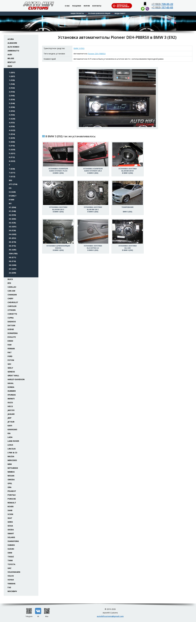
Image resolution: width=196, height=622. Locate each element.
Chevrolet (13, 302)
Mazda (11, 456)
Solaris (11, 537)
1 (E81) (12, 72)
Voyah (11, 579)
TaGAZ (11, 556)
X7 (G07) (12, 269)
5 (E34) (12, 134)
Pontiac (12, 495)
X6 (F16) (12, 261)
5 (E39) (12, 138)
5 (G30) (12, 149)
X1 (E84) (12, 207)
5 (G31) (12, 153)
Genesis (11, 371)
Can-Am (11, 291)
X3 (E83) (12, 219)
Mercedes (12, 460)
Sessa (10, 526)
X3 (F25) (12, 223)
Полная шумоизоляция (99, 13)
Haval (11, 383)
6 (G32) (12, 161)
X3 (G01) (12, 226)
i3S (10, 188)
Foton (11, 360)
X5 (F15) (12, 246)
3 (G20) (12, 118)
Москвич (12, 591)
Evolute (12, 337)
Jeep (9, 418)
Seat (10, 518)
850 (10, 180)
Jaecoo (11, 410)
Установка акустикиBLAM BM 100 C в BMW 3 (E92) (93, 209)
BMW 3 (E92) (79, 48)
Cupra (11, 318)
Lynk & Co (12, 452)
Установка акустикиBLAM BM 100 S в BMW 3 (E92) (58, 209)
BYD (9, 283)
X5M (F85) (13, 253)
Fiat (10, 352)
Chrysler (12, 306)
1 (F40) (12, 84)
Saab (10, 510)
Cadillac (12, 287)
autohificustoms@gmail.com (110, 616)
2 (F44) (12, 92)
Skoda (11, 529)
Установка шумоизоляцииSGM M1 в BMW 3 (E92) (58, 248)
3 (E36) (12, 99)
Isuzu (10, 402)
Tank (10, 560)
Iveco (10, 406)
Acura (11, 39)
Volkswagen (14, 572)
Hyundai (12, 395)
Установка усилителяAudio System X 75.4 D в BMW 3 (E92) (58, 171)
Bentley (12, 62)
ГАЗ (9, 587)
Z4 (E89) (12, 273)
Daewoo (12, 321)
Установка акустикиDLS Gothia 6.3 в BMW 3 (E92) (93, 248)
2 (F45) (12, 95)
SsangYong (13, 541)
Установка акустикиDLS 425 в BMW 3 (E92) (127, 248)
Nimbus (11, 472)
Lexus (10, 445)
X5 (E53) (12, 238)
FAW (10, 344)
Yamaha (11, 583)
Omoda (11, 479)
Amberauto (13, 50)
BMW (10, 66)
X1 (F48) (12, 211)
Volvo (11, 576)
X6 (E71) (12, 257)
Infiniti (11, 398)
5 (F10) (12, 145)
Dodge (11, 329)
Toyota (11, 564)
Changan (12, 294)
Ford (10, 356)
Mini (10, 464)
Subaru (11, 545)
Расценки (76, 6)
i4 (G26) (12, 192)
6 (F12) (12, 157)
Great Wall (13, 375)
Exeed (10, 341)
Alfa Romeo (13, 47)
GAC (9, 364)
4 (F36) (12, 126)
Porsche (12, 499)
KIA (9, 433)
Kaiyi (10, 425)
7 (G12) (12, 176)
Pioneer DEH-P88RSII (97, 53)
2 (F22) (12, 88)
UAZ (9, 568)
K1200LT (12, 196)
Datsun (11, 325)
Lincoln (12, 448)
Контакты (96, 6)
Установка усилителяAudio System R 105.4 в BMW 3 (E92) (93, 171)
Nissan (11, 475)
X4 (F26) (12, 230)
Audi (10, 54)
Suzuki (11, 549)
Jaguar (11, 414)
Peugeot (12, 491)
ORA (9, 487)
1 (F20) (12, 80)
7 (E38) (12, 169)
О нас (67, 6)
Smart (11, 533)
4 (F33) (12, 122)
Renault (12, 502)
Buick (10, 279)
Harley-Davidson (16, 379)
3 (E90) (12, 107)
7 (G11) (12, 172)
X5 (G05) (12, 249)
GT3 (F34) (13, 184)
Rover (10, 506)
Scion (10, 514)
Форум (87, 6)
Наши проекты (77, 13)
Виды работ (120, 13)
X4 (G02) (12, 234)
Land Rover (13, 441)
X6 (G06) (12, 265)
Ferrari (11, 348)
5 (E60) (12, 142)
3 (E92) (12, 111)
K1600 (11, 199)
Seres (10, 522)
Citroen (12, 310)
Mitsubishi (13, 468)
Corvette (12, 314)
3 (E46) (12, 103)
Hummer (12, 391)
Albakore (12, 43)
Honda (11, 387)
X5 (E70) (12, 242)
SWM (10, 553)
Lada (10, 437)
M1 (10, 203)
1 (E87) (12, 76)
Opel (10, 483)
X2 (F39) (12, 215)
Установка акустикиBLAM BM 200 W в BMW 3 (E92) (127, 171)
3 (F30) (12, 115)
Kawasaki (12, 429)
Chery (10, 298)
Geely (10, 368)
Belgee (11, 58)
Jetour (11, 422)
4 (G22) (12, 130)
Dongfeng (13, 333)
